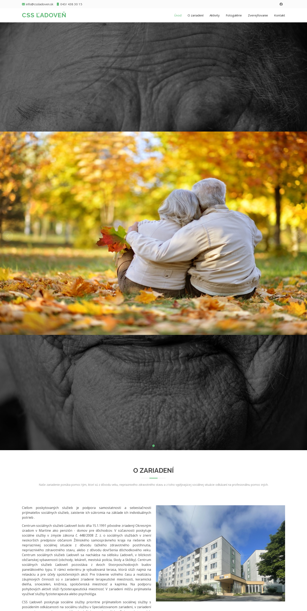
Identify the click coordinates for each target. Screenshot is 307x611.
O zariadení (195, 15)
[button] (7, 236)
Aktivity (215, 15)
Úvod (178, 15)
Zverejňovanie (258, 15)
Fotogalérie (234, 15)
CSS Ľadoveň (44, 15)
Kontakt (279, 15)
